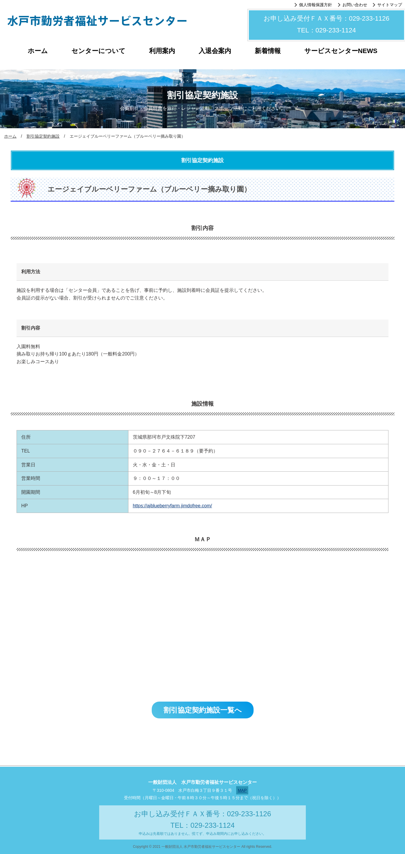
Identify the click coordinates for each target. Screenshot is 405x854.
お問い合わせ (354, 4)
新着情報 (268, 51)
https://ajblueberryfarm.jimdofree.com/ (172, 505)
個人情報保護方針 (315, 4)
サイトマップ (389, 4)
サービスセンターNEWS (341, 51)
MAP (242, 790)
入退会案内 (215, 51)
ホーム (38, 51)
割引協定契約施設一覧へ (203, 710)
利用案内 (162, 51)
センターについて (98, 51)
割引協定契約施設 (43, 136)
